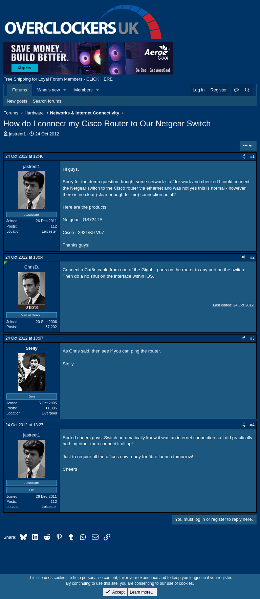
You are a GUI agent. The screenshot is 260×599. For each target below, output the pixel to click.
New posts (17, 101)
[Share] (243, 157)
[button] (65, 90)
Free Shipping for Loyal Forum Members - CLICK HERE (58, 79)
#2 (252, 257)
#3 (252, 338)
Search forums (47, 101)
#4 (252, 425)
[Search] (247, 90)
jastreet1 (17, 133)
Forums (19, 89)
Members (83, 89)
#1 (252, 156)
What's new (48, 89)
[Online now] (5, 263)
